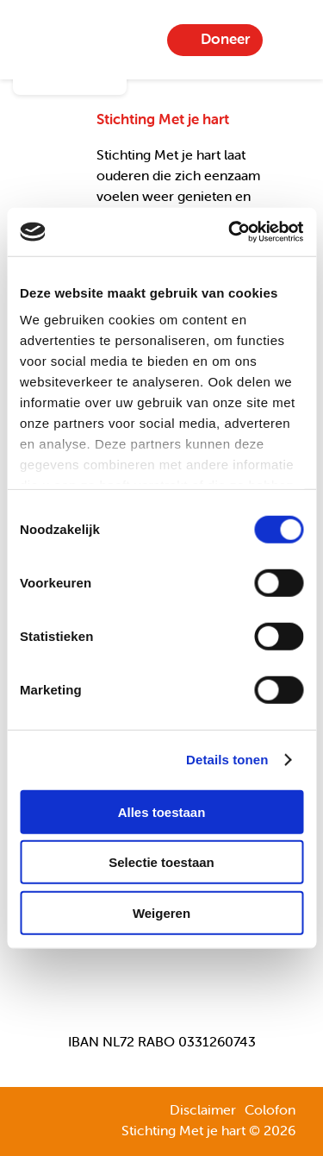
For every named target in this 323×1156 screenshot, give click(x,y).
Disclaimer (203, 1109)
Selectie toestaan (161, 862)
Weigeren (161, 912)
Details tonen (227, 759)
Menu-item (289, 39)
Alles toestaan (162, 811)
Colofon (270, 1109)
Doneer (225, 38)
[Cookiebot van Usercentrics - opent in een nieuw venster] (230, 232)
